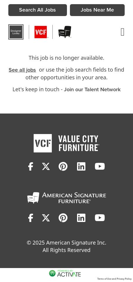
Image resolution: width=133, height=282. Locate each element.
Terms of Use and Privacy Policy (114, 279)
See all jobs (22, 70)
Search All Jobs (37, 10)
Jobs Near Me (97, 10)
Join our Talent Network (92, 89)
